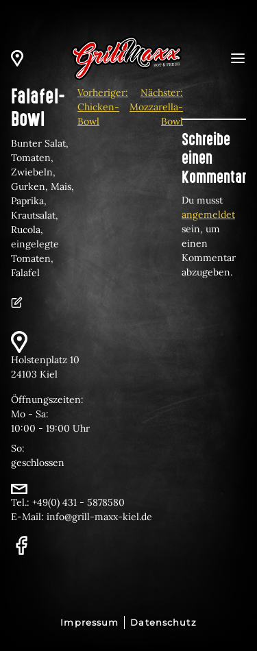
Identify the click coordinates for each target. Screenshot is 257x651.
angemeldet (208, 214)
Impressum (89, 622)
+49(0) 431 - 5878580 (78, 502)
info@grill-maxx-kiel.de (99, 517)
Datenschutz (163, 622)
